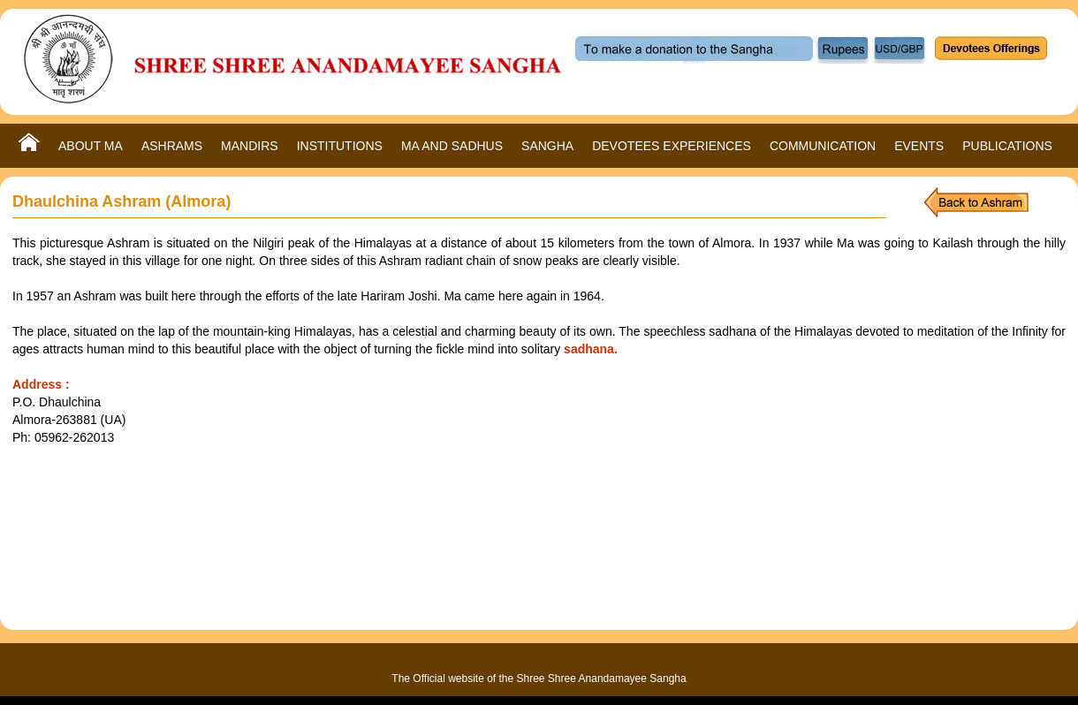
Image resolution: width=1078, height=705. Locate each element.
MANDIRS (249, 146)
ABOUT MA (90, 146)
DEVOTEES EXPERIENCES (671, 146)
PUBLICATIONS (1007, 146)
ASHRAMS (171, 146)
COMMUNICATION (823, 146)
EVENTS (919, 146)
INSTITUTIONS (340, 146)
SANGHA (547, 146)
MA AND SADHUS (452, 146)
